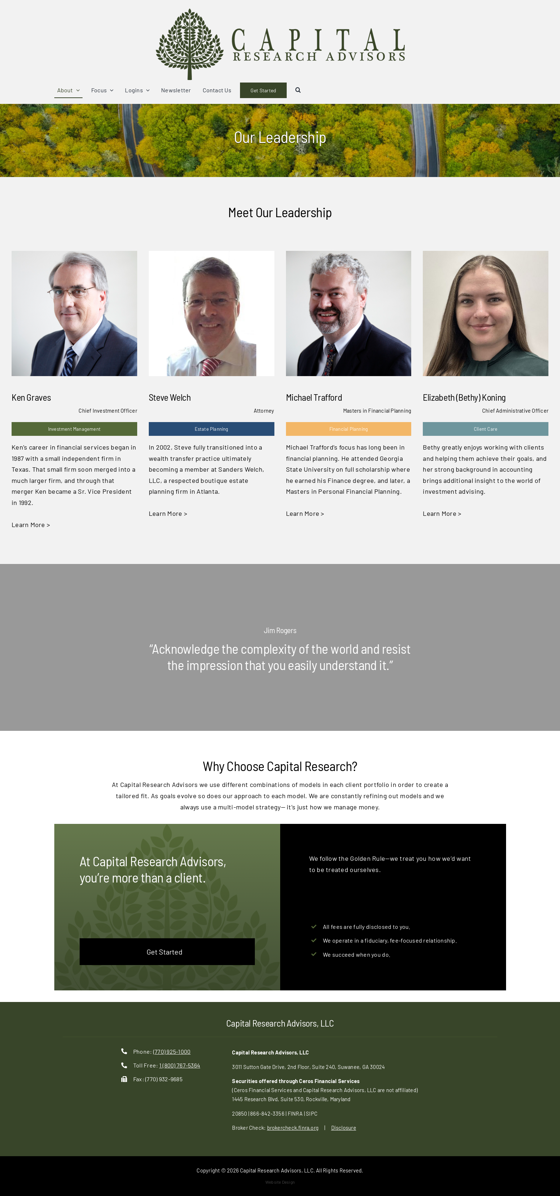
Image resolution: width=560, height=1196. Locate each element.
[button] (298, 90)
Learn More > (31, 524)
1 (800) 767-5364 (179, 1065)
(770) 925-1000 (172, 1051)
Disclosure (343, 1127)
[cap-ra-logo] (280, 10)
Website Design (280, 1181)
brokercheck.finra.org (293, 1127)
